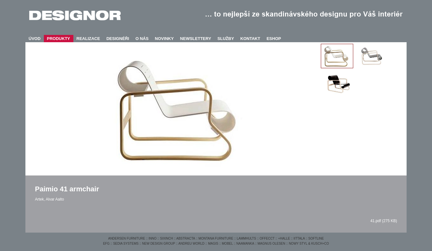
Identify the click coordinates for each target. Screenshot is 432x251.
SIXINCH (166, 238)
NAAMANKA (245, 243)
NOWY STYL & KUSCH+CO (309, 243)
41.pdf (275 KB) (383, 221)
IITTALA (299, 238)
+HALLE (284, 238)
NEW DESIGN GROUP (158, 243)
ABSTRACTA (185, 238)
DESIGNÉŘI (117, 38)
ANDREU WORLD (192, 243)
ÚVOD (35, 38)
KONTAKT (250, 38)
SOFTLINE (316, 238)
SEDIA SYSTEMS (125, 243)
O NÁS (141, 38)
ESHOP (274, 38)
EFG (106, 243)
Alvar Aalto (55, 199)
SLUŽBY (226, 38)
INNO (153, 238)
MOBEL (227, 243)
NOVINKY (164, 38)
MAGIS (213, 243)
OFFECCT (267, 238)
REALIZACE (88, 38)
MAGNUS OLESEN (271, 243)
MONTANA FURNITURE (216, 238)
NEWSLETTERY (195, 38)
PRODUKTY (58, 38)
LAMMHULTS (246, 238)
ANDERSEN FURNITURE (126, 238)
